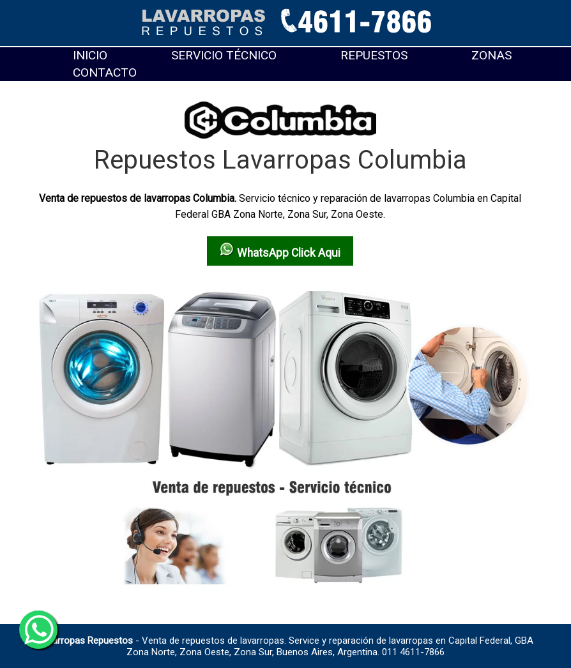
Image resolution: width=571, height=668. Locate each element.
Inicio (90, 55)
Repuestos (373, 55)
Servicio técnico (224, 55)
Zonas (491, 55)
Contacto (105, 72)
